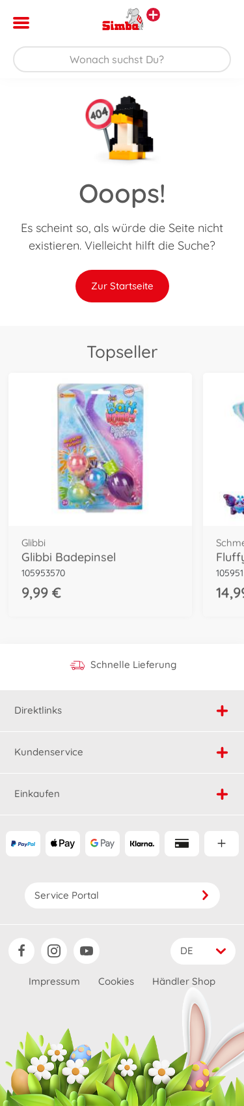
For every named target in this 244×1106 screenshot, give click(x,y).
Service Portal (122, 895)
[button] (215, 22)
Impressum (54, 981)
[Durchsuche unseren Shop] (122, 59)
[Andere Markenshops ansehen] (153, 15)
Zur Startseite (122, 286)
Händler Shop (183, 981)
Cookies (116, 981)
